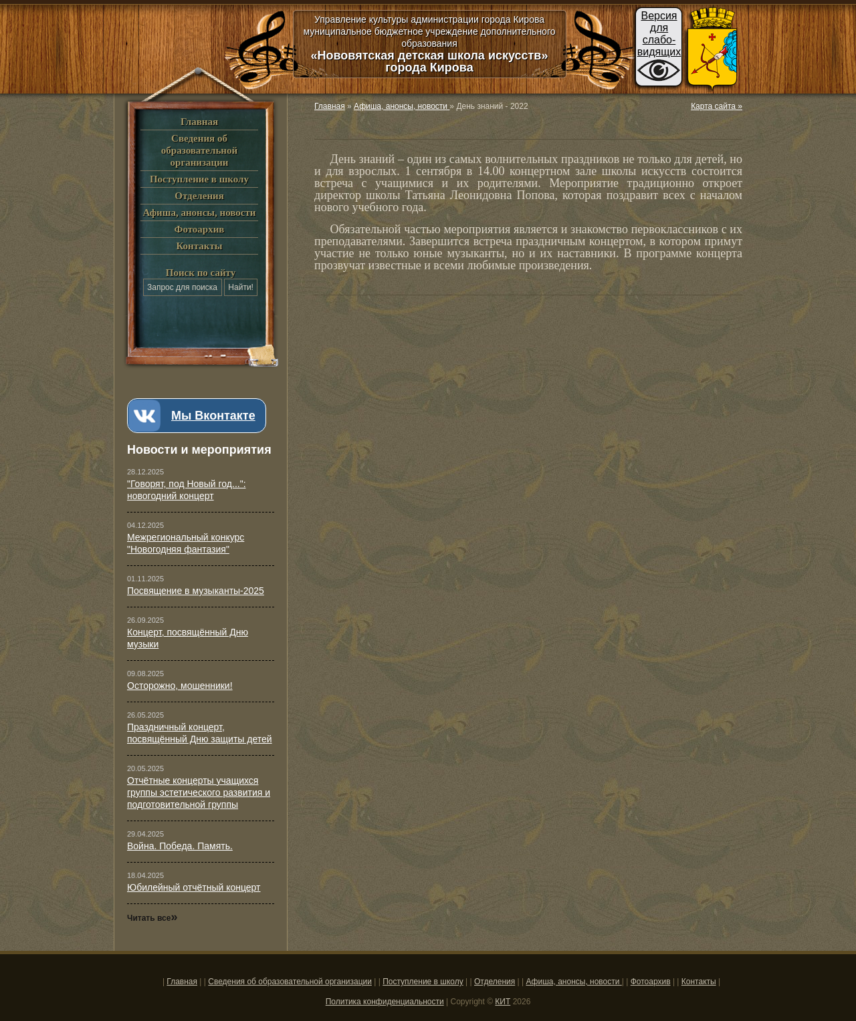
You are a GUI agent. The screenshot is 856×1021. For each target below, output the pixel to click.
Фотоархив (200, 229)
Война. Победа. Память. (180, 846)
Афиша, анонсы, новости (198, 212)
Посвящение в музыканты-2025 (195, 590)
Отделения (199, 195)
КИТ (502, 1001)
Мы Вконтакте (213, 415)
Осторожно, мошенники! (180, 685)
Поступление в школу (199, 179)
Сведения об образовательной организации (199, 150)
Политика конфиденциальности (385, 1001)
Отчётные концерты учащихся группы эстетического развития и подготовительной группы (198, 792)
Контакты (199, 246)
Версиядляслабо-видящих (659, 33)
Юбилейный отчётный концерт (194, 887)
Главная (199, 121)
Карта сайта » (716, 106)
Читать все (152, 918)
